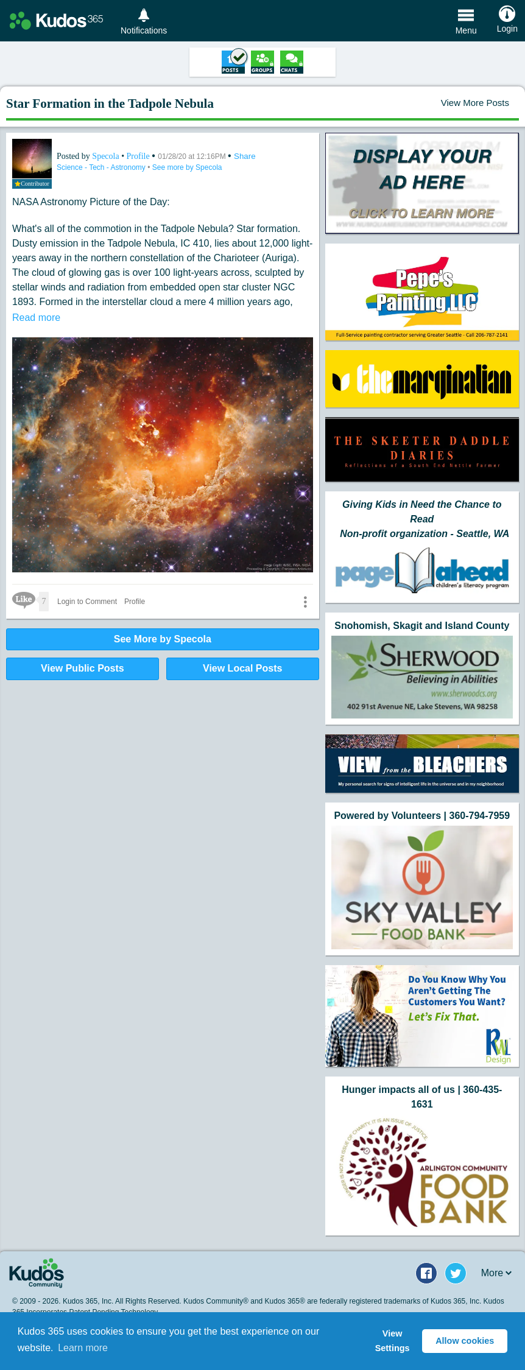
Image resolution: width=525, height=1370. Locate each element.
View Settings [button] (392, 1341)
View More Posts (475, 102)
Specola (106, 156)
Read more (36, 317)
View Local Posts (242, 668)
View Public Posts (82, 668)
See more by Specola (187, 167)
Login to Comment (87, 601)
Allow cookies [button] (464, 1341)
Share (245, 156)
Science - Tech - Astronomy (102, 167)
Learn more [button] (83, 1348)
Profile (138, 156)
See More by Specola (162, 639)
